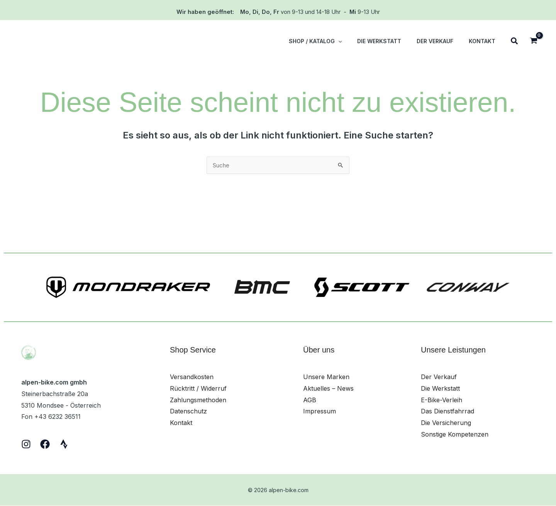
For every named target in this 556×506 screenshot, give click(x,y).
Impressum (319, 411)
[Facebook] (45, 444)
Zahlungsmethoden (198, 400)
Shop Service (193, 350)
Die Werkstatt (440, 389)
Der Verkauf (439, 377)
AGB (309, 400)
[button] (354, 41)
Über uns (318, 350)
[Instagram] (26, 444)
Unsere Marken (326, 377)
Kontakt (181, 423)
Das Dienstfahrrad (447, 411)
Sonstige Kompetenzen (454, 435)
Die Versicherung (446, 423)
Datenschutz (188, 411)
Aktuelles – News (328, 389)
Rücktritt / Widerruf (198, 389)
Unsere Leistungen (453, 350)
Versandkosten (192, 377)
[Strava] (64, 444)
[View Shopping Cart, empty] (533, 41)
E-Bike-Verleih (441, 400)
